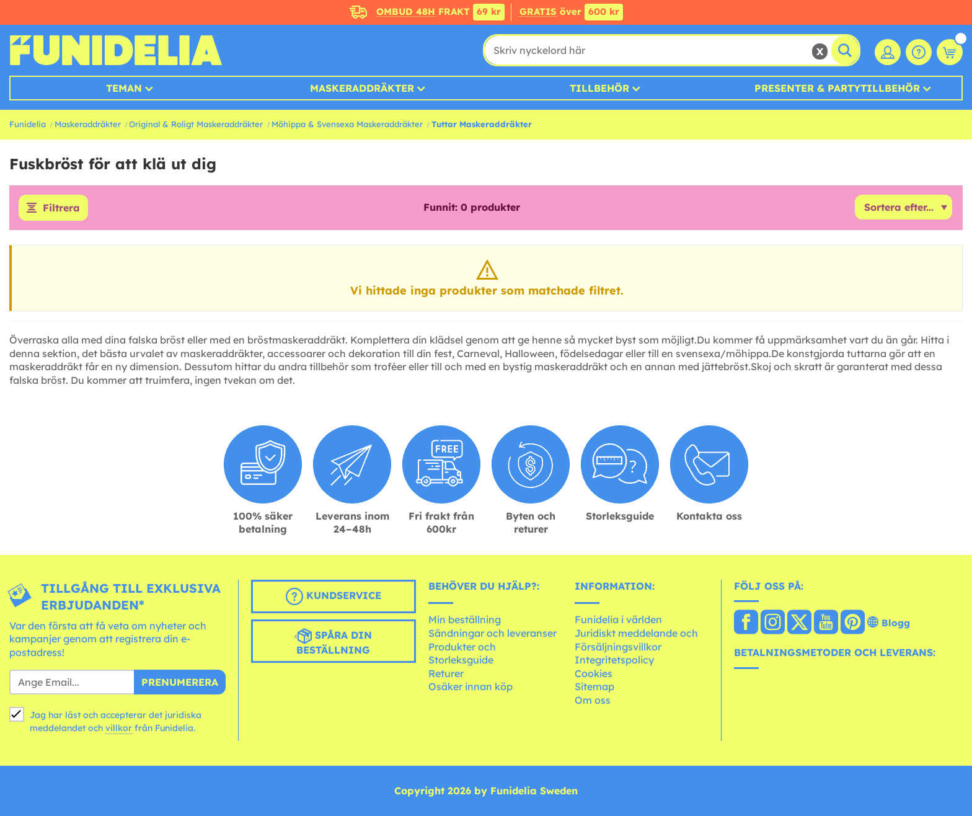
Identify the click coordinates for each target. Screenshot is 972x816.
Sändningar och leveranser (492, 633)
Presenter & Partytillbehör (837, 88)
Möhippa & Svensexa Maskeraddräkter (347, 124)
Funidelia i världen (618, 619)
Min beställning (464, 619)
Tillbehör (599, 88)
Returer (446, 673)
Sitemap (594, 686)
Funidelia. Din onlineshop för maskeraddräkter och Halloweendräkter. (115, 50)
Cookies (593, 673)
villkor (118, 728)
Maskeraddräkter (88, 124)
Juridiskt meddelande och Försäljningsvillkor (636, 640)
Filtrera (61, 208)
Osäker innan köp (470, 686)
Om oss (593, 700)
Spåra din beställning (333, 642)
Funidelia (27, 124)
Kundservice (333, 596)
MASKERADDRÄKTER (362, 88)
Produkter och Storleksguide (462, 654)
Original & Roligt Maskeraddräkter (196, 124)
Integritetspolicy (614, 660)
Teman (124, 88)
